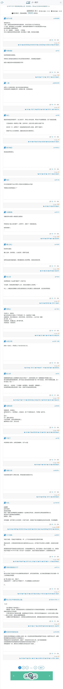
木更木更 (57, 502)
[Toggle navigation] (60, 2)
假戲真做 (56, 529)
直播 (54, 561)
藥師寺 (57, 535)
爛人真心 (9, 244)
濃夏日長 (9, 470)
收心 (7, 115)
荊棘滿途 (9, 51)
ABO (54, 44)
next (41, 667)
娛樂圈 (44, 529)
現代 (54, 141)
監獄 (54, 174)
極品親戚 (49, 141)
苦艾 (58, 50)
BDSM (53, 206)
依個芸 (57, 244)
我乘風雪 (9, 406)
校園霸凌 (56, 367)
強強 (46, 270)
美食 (37, 141)
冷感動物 (9, 212)
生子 (34, 626)
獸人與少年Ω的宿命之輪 (14, 599)
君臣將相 (49, 593)
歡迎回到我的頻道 (12, 632)
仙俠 (57, 400)
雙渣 (57, 270)
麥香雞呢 (57, 18)
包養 (44, 174)
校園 (43, 497)
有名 (7, 503)
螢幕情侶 (50, 529)
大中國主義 (42, 593)
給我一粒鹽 (56, 341)
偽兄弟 (53, 77)
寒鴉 (58, 115)
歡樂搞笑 (35, 529)
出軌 (57, 109)
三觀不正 (48, 77)
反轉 (57, 335)
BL (57, 44)
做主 (7, 180)
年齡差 (43, 109)
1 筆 (51, 72)
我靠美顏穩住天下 (12, 567)
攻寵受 (31, 593)
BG (53, 400)
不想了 (8, 438)
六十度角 (9, 535)
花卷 (58, 438)
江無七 (57, 309)
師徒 (50, 400)
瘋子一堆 (41, 367)
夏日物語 (9, 147)
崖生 (58, 373)
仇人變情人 (52, 658)
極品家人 (52, 626)
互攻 (49, 206)
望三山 (57, 567)
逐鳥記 (8, 309)
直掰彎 (47, 238)
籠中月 (57, 212)
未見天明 (9, 341)
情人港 (8, 277)
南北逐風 (57, 632)
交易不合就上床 (29, 561)
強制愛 (47, 367)
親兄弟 (52, 335)
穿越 (36, 593)
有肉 (20, 44)
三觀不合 (48, 497)
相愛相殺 (46, 303)
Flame (57, 276)
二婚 (7, 83)
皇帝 (27, 593)
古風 (34, 400)
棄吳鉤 (57, 406)
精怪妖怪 (45, 400)
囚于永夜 (9, 18)
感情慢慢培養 (32, 44)
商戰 (50, 270)
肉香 (44, 561)
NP (36, 367)
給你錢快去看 (47, 44)
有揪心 (39, 400)
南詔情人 (57, 470)
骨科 (48, 335)
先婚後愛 (40, 44)
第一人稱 (49, 561)
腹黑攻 (38, 109)
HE (33, 141)
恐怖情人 (49, 109)
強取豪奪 (56, 238)
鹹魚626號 (56, 83)
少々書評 (32, 2)
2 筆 (51, 40)
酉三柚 (57, 179)
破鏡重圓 (25, 44)
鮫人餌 (8, 373)
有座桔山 (57, 147)
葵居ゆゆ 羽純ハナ (54, 599)
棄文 (54, 593)
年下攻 (42, 77)
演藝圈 (14, 529)
